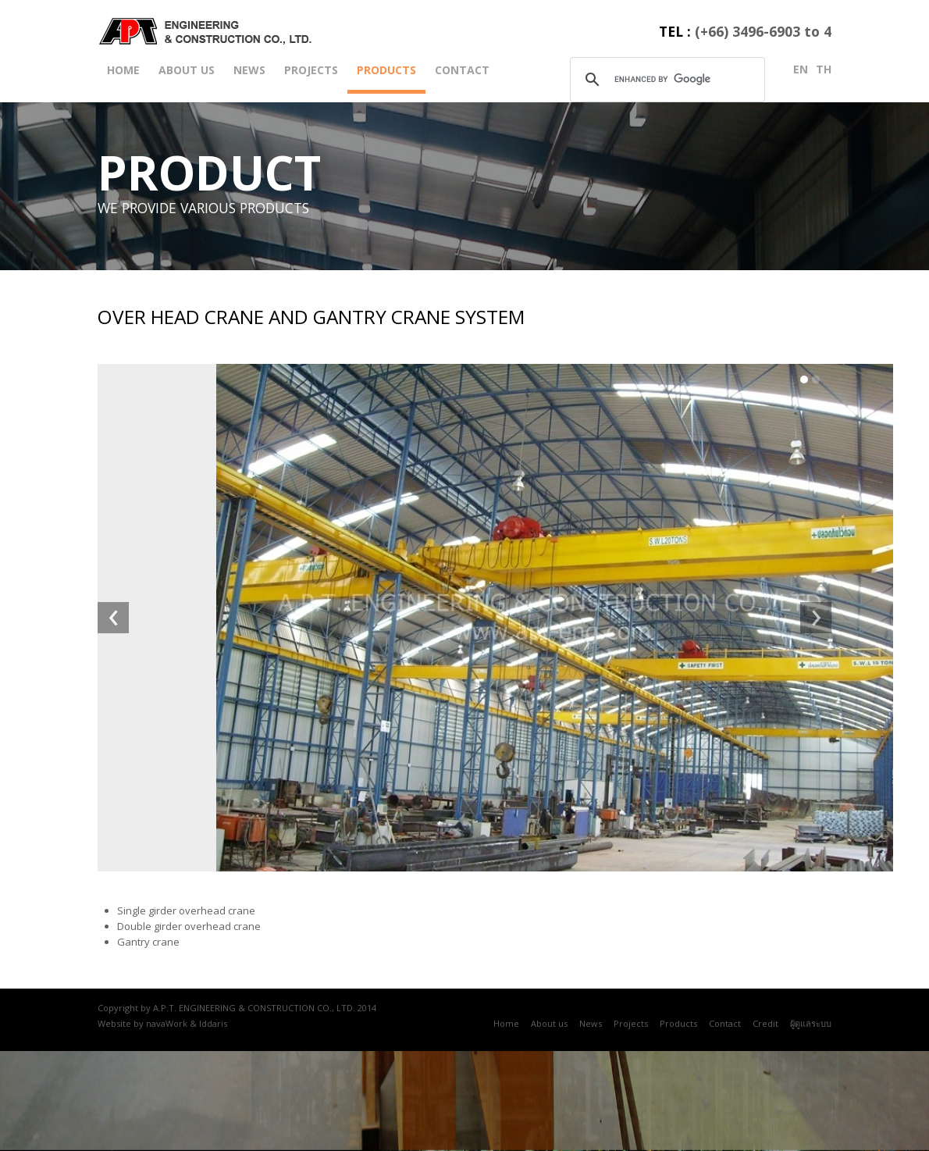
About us (186, 69)
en (800, 69)
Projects (311, 69)
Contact (462, 69)
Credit (765, 1023)
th (823, 69)
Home (123, 69)
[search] (665, 79)
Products (386, 69)
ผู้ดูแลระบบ (810, 1023)
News (249, 69)
